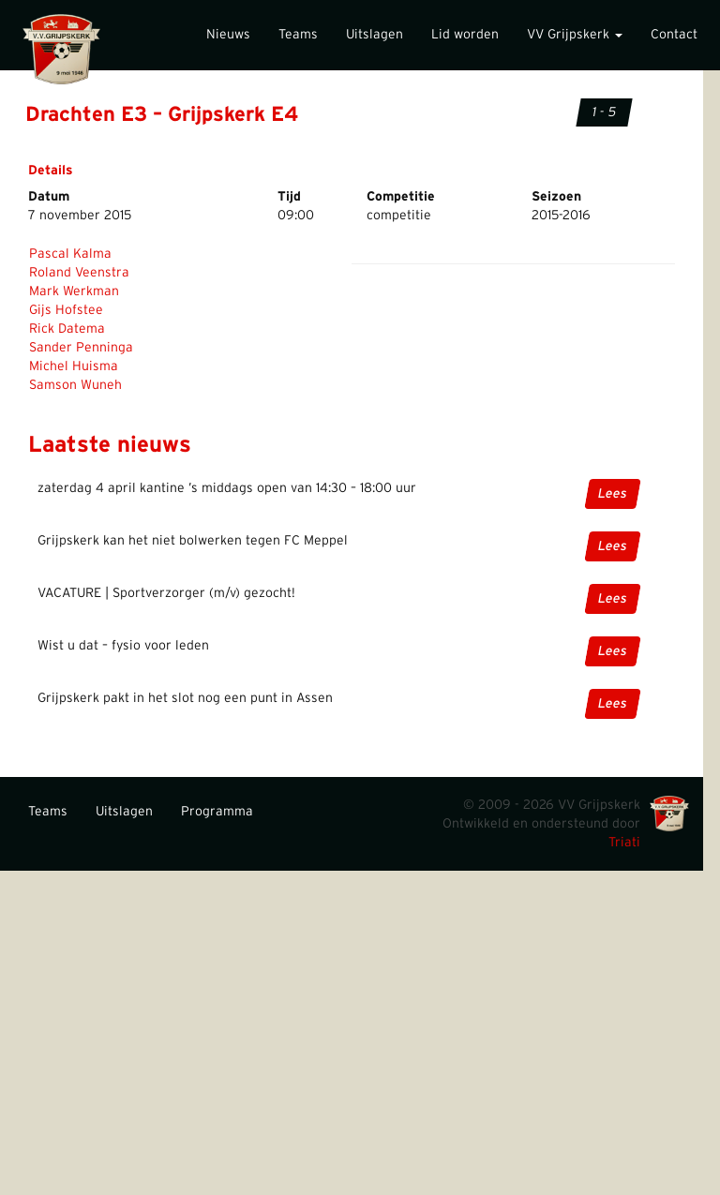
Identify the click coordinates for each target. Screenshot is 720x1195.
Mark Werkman (74, 291)
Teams (298, 34)
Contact (674, 34)
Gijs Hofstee (66, 310)
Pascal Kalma (70, 254)
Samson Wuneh (75, 385)
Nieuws (228, 34)
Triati (624, 842)
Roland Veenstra (79, 272)
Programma (217, 811)
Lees (612, 493)
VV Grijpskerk (574, 34)
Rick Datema (67, 329)
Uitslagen (374, 34)
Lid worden (465, 34)
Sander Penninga (81, 347)
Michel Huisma (73, 366)
